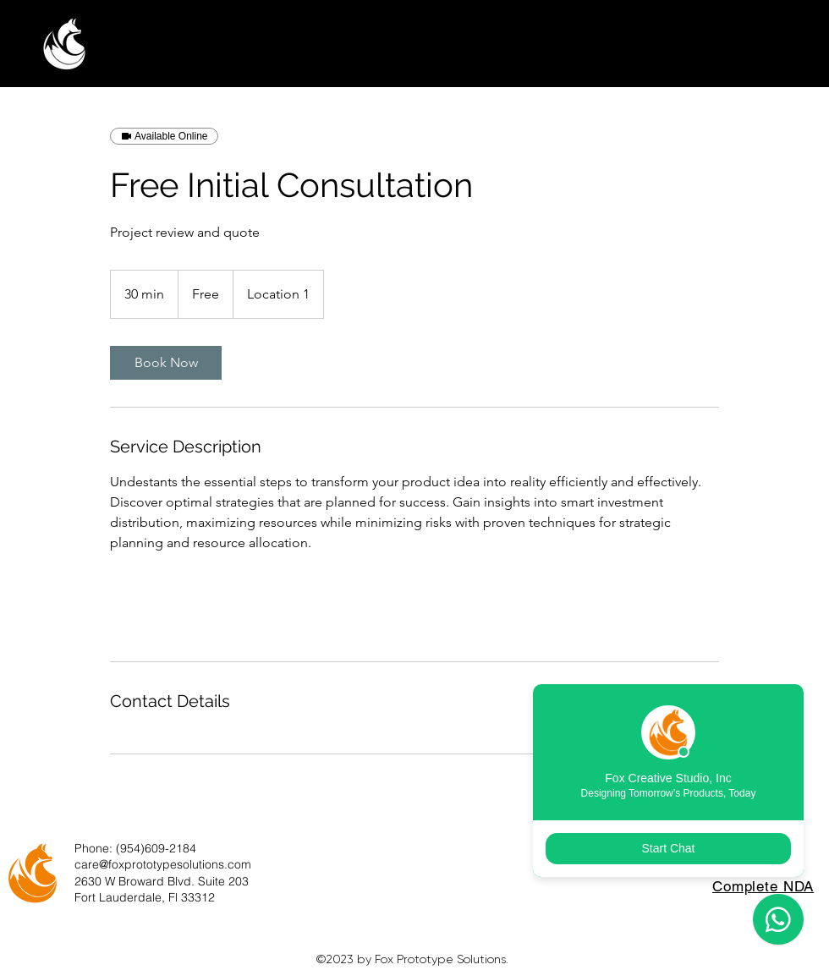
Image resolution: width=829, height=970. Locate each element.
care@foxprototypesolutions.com (162, 864)
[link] (166, 363)
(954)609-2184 (156, 848)
